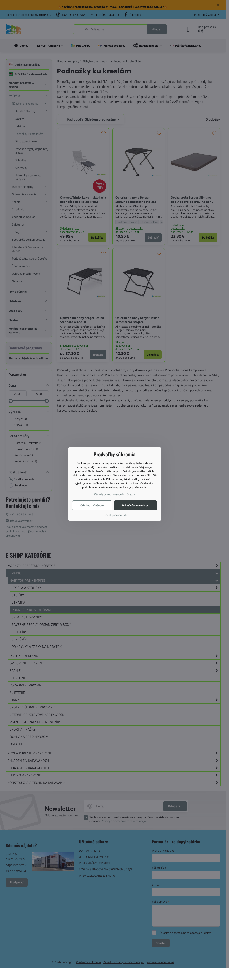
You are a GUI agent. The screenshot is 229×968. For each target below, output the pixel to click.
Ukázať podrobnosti (114, 515)
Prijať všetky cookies (135, 505)
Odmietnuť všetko (92, 505)
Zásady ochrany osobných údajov (114, 494)
